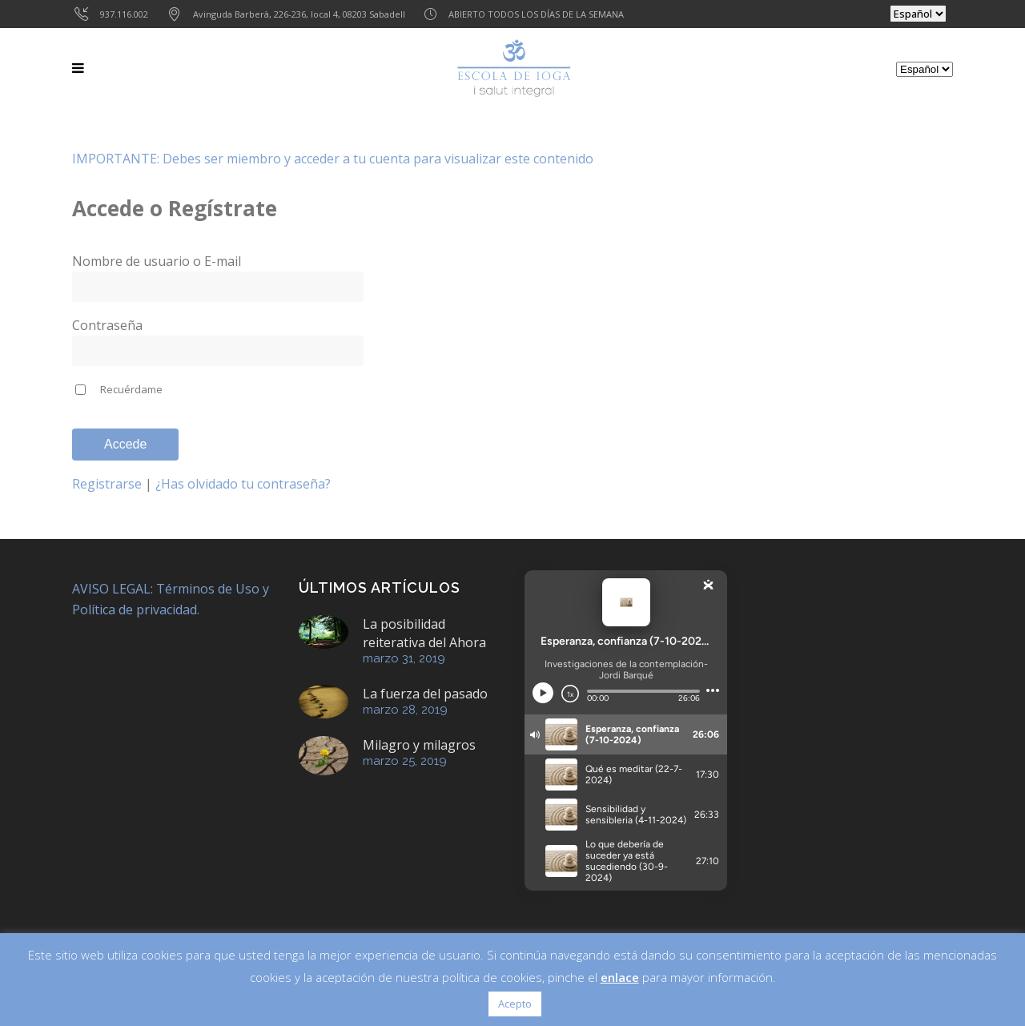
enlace (620, 977)
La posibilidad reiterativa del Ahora (424, 633)
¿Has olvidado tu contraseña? (243, 484)
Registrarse (107, 484)
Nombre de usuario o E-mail (156, 261)
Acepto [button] (515, 1003)
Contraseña (107, 325)
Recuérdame (131, 389)
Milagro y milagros (419, 745)
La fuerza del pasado (425, 693)
